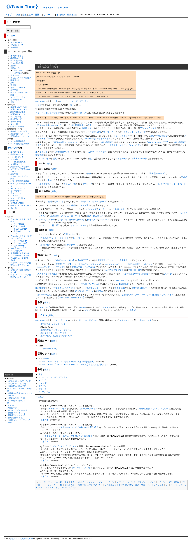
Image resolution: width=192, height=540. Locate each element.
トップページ (16, 42)
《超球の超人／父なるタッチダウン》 (56, 335)
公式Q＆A (18, 73)
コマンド (44, 152)
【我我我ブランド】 (106, 260)
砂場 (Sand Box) (17, 126)
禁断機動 (39, 155)
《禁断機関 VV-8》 (62, 152)
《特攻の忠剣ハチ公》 (16, 398)
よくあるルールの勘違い (20, 78)
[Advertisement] (18, 325)
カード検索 (18, 224)
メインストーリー (17, 188)
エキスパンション (17, 56)
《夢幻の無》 (45, 245)
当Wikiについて (16, 45)
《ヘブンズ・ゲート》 (114, 264)
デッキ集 (14, 159)
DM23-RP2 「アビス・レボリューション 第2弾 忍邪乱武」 (68, 361)
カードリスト (19, 241)
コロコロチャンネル (18, 255)
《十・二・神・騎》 (51, 225)
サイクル (42, 315)
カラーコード (16, 122)
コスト (38, 105)
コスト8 (80, 482)
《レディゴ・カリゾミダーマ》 (94, 201)
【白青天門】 (83, 260)
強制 (50, 201)
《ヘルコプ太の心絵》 (45, 184)
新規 (18, 14)
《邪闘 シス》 (87, 128)
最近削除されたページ (19, 136)
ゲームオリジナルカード (20, 205)
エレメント (44, 158)
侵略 (152, 136)
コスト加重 (83, 205)
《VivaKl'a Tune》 (50, 349)
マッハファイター (121, 136)
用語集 (13, 66)
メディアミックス (17, 97)
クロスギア (12, 408)
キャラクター (16, 100)
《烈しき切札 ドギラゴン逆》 (19, 381)
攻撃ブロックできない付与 (90, 485)
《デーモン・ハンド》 (57, 408)
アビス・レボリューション (47, 113)
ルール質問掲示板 (17, 141)
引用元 (43, 420)
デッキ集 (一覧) (16, 61)
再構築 (184, 177)
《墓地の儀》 (121, 158)
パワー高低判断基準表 (19, 181)
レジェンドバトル (17, 198)
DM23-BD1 (121, 280)
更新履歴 (14, 47)
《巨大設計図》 (107, 142)
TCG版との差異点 (18, 162)
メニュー (11, 35)
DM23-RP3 (40, 288)
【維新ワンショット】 (16, 413)
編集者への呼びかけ (18, 107)
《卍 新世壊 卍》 (78, 125)
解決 (89, 173)
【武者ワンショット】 (16, 415)
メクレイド (141, 132)
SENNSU (47, 358)
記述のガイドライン (18, 109)
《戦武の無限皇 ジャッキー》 (48, 125)
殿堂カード (15, 75)
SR (167, 485)
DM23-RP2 (40, 101)
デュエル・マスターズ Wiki (55, 8)
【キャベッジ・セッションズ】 (71, 297)
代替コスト (59, 201)
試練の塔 (14, 200)
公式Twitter (18, 246)
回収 (39, 145)
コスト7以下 (70, 485)
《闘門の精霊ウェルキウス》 (65, 142)
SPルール (14, 196)
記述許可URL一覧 (17, 114)
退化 (50, 180)
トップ (8, 14)
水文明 (59, 482)
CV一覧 (13, 208)
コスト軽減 (71, 205)
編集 (24, 14)
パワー (83, 307)
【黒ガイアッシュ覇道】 (46, 274)
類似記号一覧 (16, 119)
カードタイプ (80, 113)
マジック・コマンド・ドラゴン (74, 101)
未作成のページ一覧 (18, 131)
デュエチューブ (42, 307)
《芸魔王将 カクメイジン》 (64, 288)
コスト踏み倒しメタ (96, 216)
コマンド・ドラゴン (136, 482)
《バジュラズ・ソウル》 (17, 410)
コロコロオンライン (18, 253)
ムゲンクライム (72, 245)
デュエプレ (13, 148)
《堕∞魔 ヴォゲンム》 (90, 284)
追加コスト (120, 209)
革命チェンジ (162, 136)
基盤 (99, 132)
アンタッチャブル (148, 128)
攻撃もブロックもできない (84, 267)
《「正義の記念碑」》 (16, 401)
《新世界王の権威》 (139, 158)
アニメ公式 (15, 251)
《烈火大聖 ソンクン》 (113, 270)
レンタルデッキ (16, 157)
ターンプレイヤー (47, 220)
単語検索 (60, 14)
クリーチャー (104, 307)
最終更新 (71, 14)
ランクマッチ (16, 193)
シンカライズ (70, 184)
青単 (41, 374)
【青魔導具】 (123, 260)
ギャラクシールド (78, 225)
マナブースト (109, 132)
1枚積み (99, 291)
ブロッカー (44, 389)
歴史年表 (14, 90)
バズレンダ (91, 209)
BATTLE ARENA (17, 203)
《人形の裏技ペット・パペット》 (54, 238)
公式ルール (15, 68)
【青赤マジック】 (92, 288)
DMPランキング (17, 248)
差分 (30, 14)
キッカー (102, 209)
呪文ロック (93, 125)
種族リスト (15, 80)
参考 (132, 310)
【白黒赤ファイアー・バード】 (135, 295)
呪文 (55, 158)
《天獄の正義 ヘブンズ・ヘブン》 (153, 408)
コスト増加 (140, 485)
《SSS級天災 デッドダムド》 (97, 138)
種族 (142, 320)
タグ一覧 (14, 124)
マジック (43, 380)
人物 (12, 102)
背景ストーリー (16, 85)
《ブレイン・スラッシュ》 (90, 264)
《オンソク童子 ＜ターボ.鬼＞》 (171, 184)
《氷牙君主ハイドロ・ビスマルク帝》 (124, 145)
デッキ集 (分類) (16, 63)
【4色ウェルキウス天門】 (157, 142)
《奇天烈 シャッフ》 (157, 173)
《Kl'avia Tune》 (22, 6)
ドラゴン (93, 132)
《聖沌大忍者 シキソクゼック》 (53, 324)
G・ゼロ (77, 238)
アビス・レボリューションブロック (61, 487)
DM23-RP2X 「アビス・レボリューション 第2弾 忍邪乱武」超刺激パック (75, 364)
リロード (47, 14)
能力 (72, 105)
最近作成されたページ (19, 134)
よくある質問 (19, 229)
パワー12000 (173, 482)
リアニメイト (128, 132)
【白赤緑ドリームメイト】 (163, 295)
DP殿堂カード (16, 164)
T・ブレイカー (45, 392)
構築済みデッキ (16, 58)
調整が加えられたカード (20, 167)
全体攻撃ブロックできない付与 (119, 485)
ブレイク (168, 274)
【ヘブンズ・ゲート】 (84, 291)
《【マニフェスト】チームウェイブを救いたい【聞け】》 (73, 427)
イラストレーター (17, 87)
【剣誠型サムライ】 (15, 418)
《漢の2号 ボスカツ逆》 (17, 386)
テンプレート (16, 117)
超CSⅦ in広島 (44, 295)
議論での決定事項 (17, 112)
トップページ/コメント (16, 384)
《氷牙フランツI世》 (88, 408)
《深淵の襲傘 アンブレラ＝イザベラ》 (56, 330)
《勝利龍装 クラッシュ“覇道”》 (136, 274)
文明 (12, 83)
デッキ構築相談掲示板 (19, 144)
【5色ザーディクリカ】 (97, 152)
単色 (73, 482)
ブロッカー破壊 (135, 270)
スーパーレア (62, 320)
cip (61, 485)
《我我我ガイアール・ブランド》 (50, 267)
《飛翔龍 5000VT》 (140, 288)
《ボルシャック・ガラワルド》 (53, 333)
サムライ (11, 405)
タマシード (87, 184)
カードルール (19, 243)
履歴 (37, 14)
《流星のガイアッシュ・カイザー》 (65, 216)
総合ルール (18, 70)
